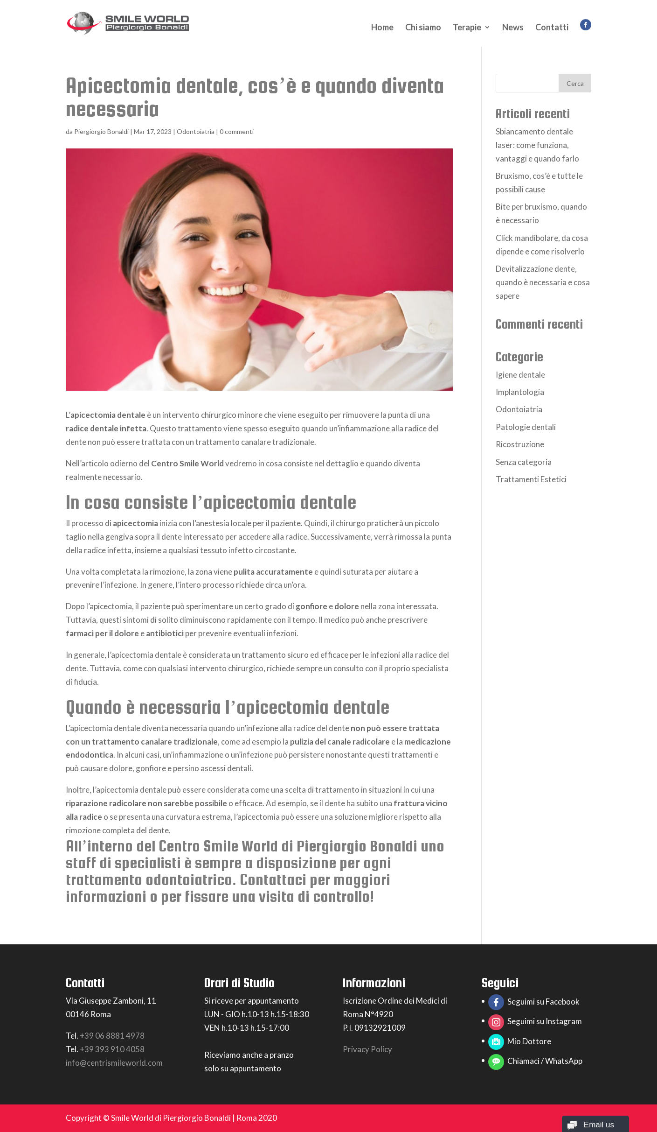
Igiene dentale (520, 375)
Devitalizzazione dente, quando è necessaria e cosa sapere (543, 282)
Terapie (467, 28)
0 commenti (237, 131)
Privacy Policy (367, 1049)
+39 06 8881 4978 (112, 1036)
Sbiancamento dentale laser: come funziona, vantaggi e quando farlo (537, 145)
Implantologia (520, 392)
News (513, 28)
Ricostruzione (520, 444)
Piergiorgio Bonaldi (101, 131)
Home (382, 28)
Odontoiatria (195, 131)
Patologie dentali (526, 427)
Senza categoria (524, 462)
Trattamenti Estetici (531, 479)
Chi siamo (423, 28)
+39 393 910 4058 (112, 1049)
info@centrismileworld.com (114, 1063)
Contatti (551, 28)
